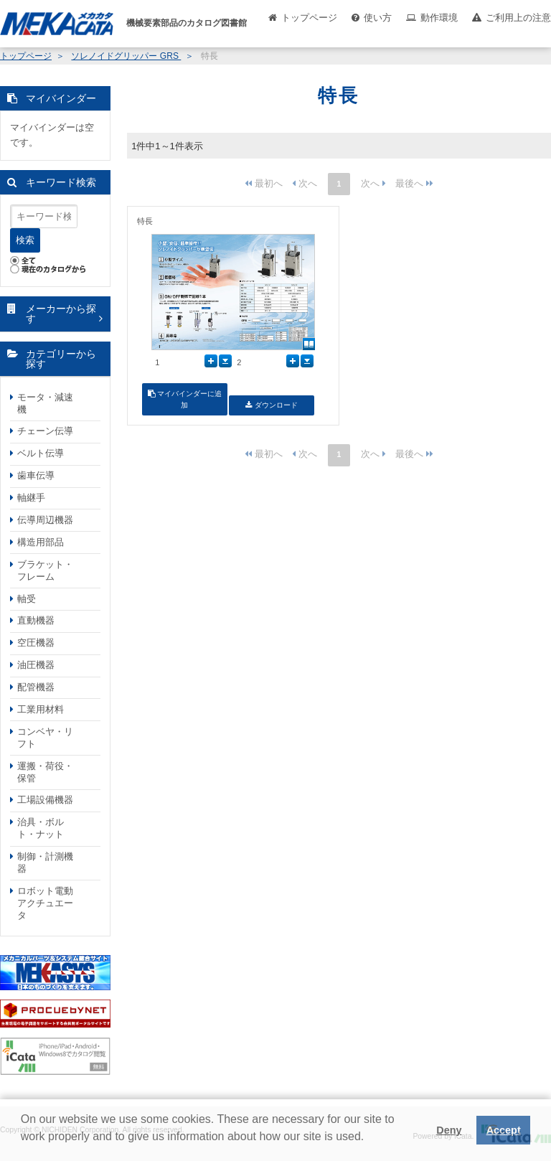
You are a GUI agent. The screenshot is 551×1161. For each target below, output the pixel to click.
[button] (23, 1147)
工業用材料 (40, 709)
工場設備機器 (45, 799)
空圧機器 (36, 642)
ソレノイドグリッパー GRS (126, 56)
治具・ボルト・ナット (40, 828)
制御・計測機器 (45, 862)
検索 (25, 240)
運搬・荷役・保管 (45, 772)
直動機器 (36, 620)
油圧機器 (36, 664)
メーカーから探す (61, 314)
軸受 (26, 598)
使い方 (378, 17)
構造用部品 (40, 542)
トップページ (309, 17)
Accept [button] (503, 1130)
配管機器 (36, 687)
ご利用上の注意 (518, 17)
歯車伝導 (36, 475)
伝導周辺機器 (45, 519)
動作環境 (439, 17)
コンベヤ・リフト (45, 737)
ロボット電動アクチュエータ (45, 903)
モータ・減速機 (45, 403)
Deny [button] (448, 1130)
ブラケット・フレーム (45, 570)
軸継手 (31, 497)
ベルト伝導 (40, 453)
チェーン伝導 (45, 431)
